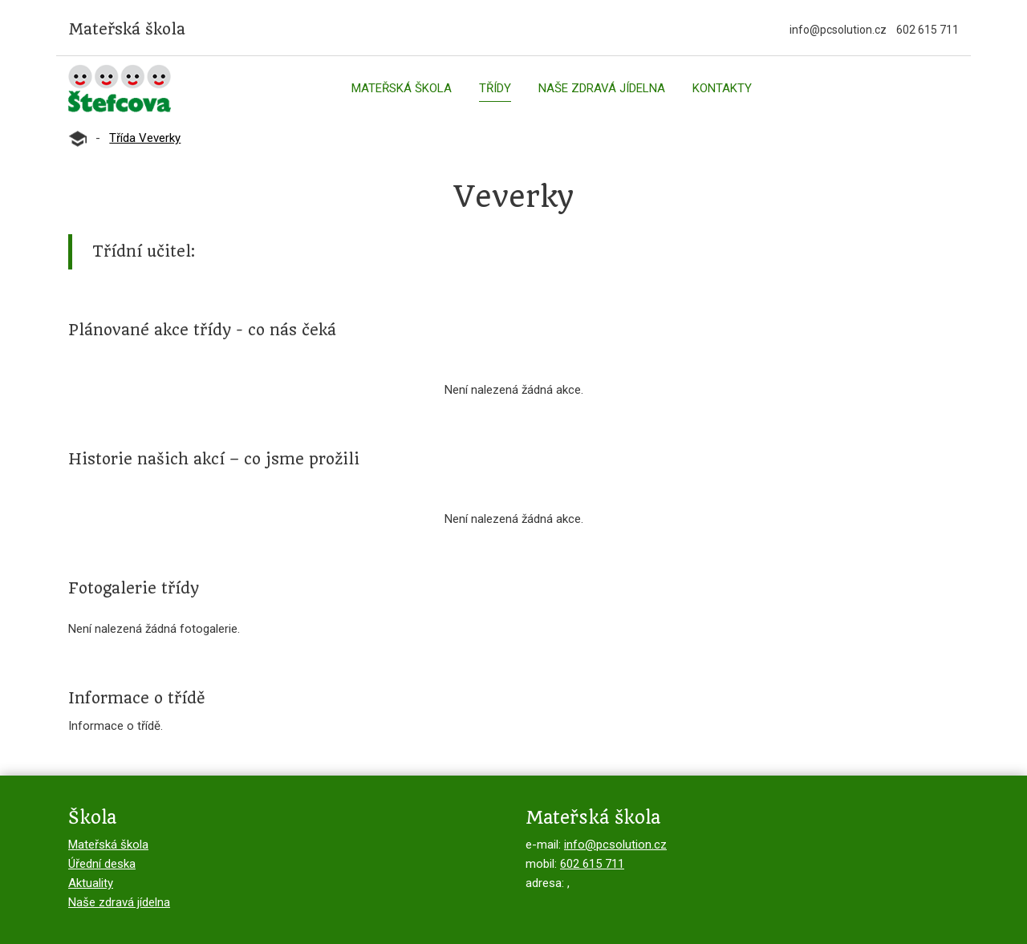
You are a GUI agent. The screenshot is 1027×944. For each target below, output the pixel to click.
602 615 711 (927, 29)
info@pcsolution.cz (838, 29)
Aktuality (90, 883)
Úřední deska (102, 864)
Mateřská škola (401, 88)
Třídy (495, 88)
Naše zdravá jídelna (601, 88)
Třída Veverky (145, 138)
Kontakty (722, 88)
